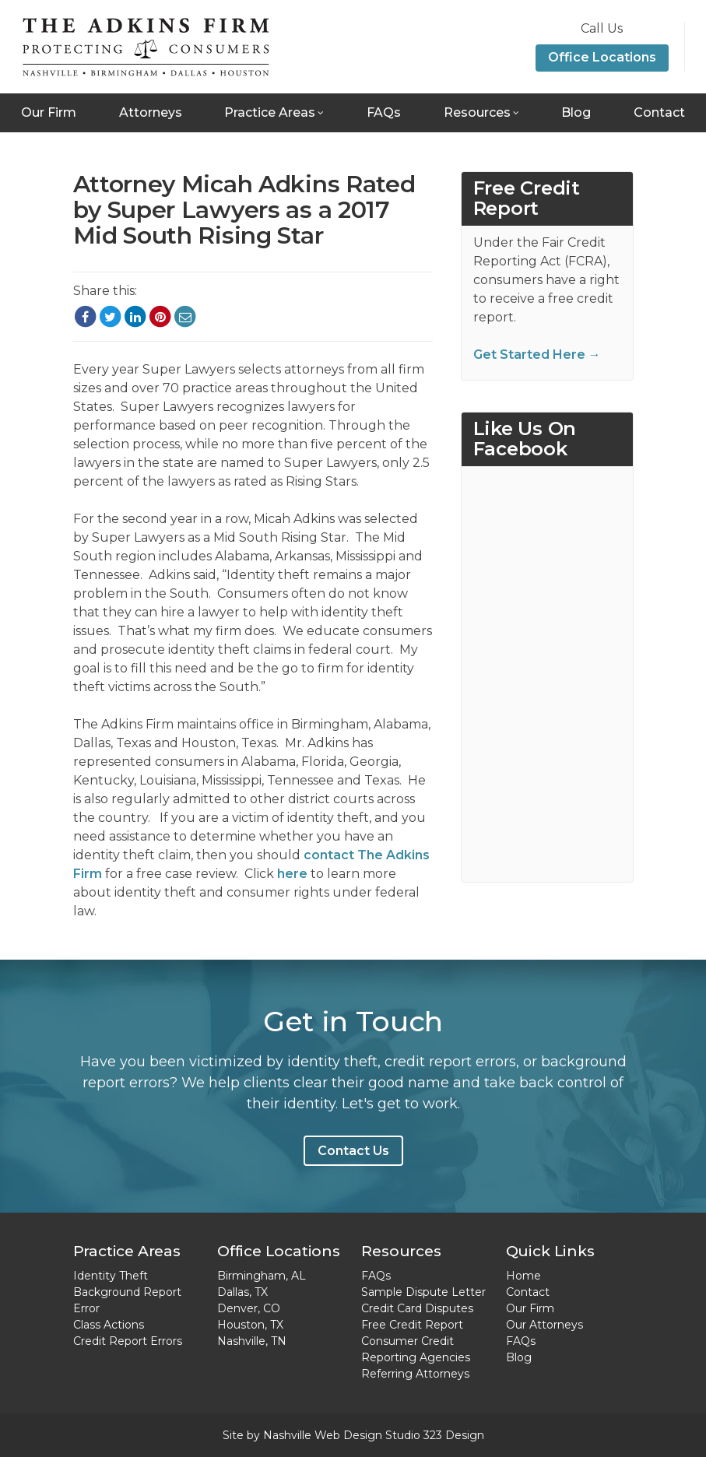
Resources (477, 112)
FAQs (384, 112)
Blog (576, 112)
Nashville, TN (251, 1341)
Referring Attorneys (415, 1374)
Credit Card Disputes (417, 1308)
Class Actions (108, 1325)
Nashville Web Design (322, 1435)
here (292, 873)
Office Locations (602, 57)
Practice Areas (269, 112)
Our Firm (48, 112)
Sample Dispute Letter (423, 1292)
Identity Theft (110, 1276)
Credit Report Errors (127, 1341)
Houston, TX (250, 1325)
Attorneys (150, 112)
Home (523, 1276)
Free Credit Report (412, 1325)
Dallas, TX (242, 1292)
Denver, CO (248, 1308)
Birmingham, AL (261, 1276)
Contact (659, 112)
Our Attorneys (544, 1325)
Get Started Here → (537, 354)
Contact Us (353, 1150)
